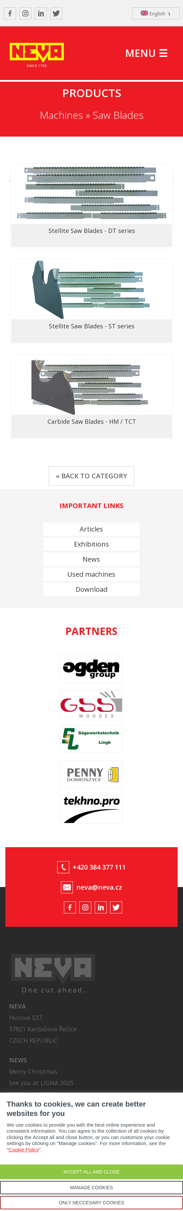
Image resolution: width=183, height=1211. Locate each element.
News (91, 559)
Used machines (91, 574)
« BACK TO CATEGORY (91, 475)
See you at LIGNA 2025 (41, 1083)
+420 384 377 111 (99, 867)
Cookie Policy (23, 1149)
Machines (61, 115)
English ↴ (156, 13)
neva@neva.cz (99, 887)
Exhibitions (91, 544)
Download (91, 589)
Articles (91, 529)
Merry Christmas (33, 1071)
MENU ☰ (146, 53)
